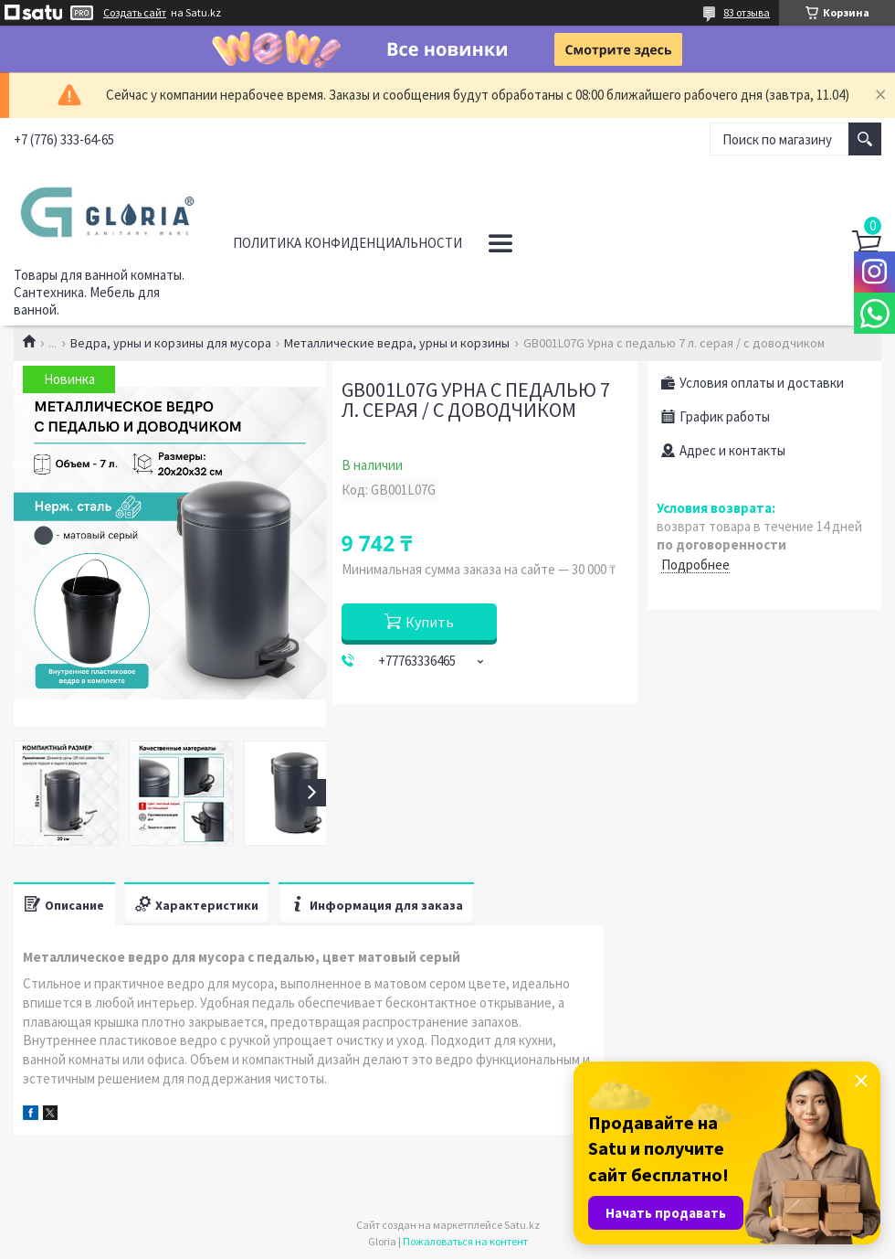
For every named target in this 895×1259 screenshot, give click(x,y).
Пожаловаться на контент (465, 1241)
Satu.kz (522, 1225)
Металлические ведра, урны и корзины (397, 343)
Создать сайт (134, 12)
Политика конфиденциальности (347, 242)
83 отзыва (746, 12)
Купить (429, 622)
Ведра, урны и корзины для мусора (170, 343)
